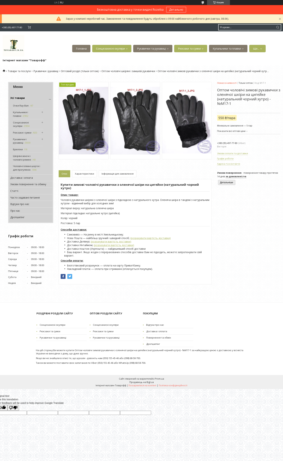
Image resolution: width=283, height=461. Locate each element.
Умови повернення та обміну (28, 184)
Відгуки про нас (19, 204)
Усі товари (17, 98)
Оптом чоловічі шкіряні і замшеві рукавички (128, 71)
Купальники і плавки (20, 114)
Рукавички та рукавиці (151, 48)
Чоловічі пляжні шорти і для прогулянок (26, 167)
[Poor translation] (13, 408)
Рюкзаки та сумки (189, 48)
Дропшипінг (17, 217)
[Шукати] (277, 27)
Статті (14, 191)
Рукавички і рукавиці (45, 71)
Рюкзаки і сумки (22, 132)
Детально (176, 10)
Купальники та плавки (227, 48)
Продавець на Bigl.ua (141, 382)
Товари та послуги (19, 71)
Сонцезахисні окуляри (110, 48)
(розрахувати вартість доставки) (150, 238)
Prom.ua (159, 378)
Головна (81, 48)
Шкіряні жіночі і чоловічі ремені (22, 157)
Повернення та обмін (158, 337)
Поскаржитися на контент (142, 385)
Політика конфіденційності (173, 385)
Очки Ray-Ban (21, 105)
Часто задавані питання (25, 197)
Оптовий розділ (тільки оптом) (80, 71)
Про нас (15, 210)
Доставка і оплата (21, 177)
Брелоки (18, 149)
